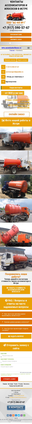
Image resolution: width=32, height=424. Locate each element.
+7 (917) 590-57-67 (16, 28)
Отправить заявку (9, 379)
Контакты (26, 384)
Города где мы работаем (16, 386)
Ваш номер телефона (7, 359)
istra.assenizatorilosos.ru (11, 48)
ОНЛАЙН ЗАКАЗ (16, 114)
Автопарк (10, 384)
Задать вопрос (22, 60)
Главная (5, 384)
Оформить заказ (16, 39)
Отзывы (20, 384)
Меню (28, 47)
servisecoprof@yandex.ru (14, 72)
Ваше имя (3, 353)
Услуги (15, 384)
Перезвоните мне (16, 34)
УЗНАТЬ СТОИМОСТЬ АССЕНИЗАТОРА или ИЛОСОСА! (16, 290)
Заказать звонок (10, 60)
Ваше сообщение (6, 365)
